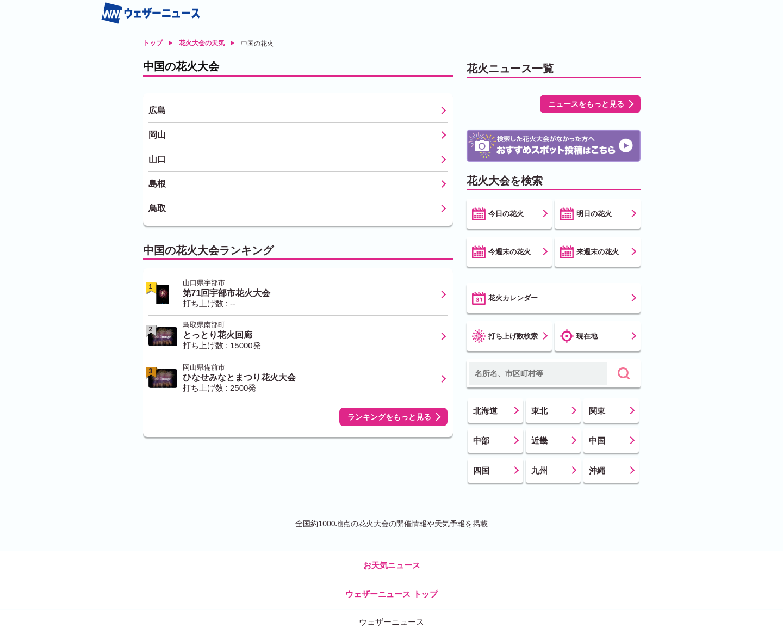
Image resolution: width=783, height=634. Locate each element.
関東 (597, 410)
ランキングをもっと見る (389, 417)
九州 (539, 470)
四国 (481, 470)
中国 (597, 440)
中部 (481, 440)
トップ (153, 43)
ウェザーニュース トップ (391, 594)
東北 (539, 410)
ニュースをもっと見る (586, 104)
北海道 (485, 410)
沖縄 (597, 470)
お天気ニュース (391, 565)
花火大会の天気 (202, 43)
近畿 (539, 440)
